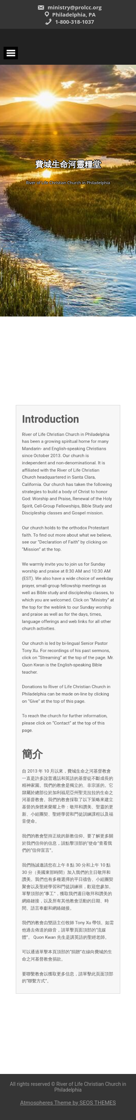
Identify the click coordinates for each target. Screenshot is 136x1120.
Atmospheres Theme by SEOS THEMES (68, 1102)
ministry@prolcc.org (69, 7)
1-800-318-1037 (69, 21)
